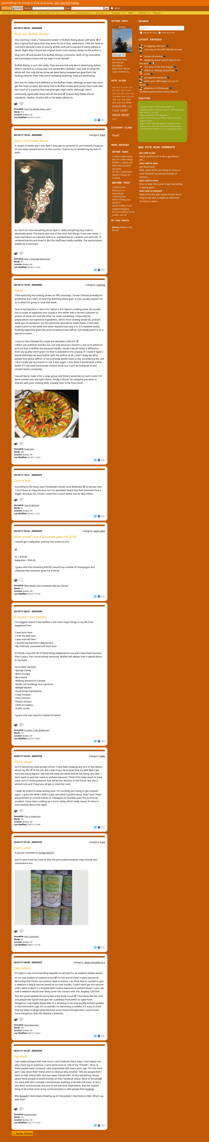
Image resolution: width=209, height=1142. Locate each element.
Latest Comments (120, 71)
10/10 (114, 94)
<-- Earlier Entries (22, 1133)
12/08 (114, 100)
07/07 (114, 119)
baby (102, 756)
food (102, 134)
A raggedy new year (154, 45)
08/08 (114, 103)
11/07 (115, 110)
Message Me (119, 54)
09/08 (128, 100)
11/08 (118, 100)
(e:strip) (90, 1089)
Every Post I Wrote (121, 68)
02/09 (127, 96)
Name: (44, 8)
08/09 (118, 97)
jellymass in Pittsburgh (155, 88)
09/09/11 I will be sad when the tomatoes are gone (122, 165)
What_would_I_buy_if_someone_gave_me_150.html (46, 585)
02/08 (115, 106)
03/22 (114, 87)
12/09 (132, 94)
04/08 (123, 103)
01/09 (132, 97)
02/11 (129, 91)
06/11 (114, 90)
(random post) (147, 91)
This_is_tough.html (32, 816)
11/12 (122, 87)
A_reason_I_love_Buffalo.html (37, 730)
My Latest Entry (119, 59)
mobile (17, 8)
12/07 (129, 106)
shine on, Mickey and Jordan (158, 70)
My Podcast (117, 62)
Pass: (84, 8)
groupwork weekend (154, 77)
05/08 (118, 103)
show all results (168, 32)
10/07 (124, 110)
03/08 (128, 102)
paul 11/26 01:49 (147, 118)
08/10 (122, 93)
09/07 (116, 115)
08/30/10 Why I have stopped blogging (122, 207)
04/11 (118, 90)
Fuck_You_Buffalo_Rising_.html (37, 109)
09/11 (127, 88)
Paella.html (29, 449)
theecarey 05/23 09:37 (149, 115)
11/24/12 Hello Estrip (122, 156)
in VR (146, 74)
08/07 (125, 115)
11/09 (114, 96)
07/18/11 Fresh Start (122, 171)
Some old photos (152, 56)
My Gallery (117, 65)
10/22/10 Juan (118, 196)
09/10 (118, 93)
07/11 (131, 87)
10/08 (123, 100)
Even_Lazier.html (31, 936)
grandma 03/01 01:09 (149, 107)
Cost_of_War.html (31, 505)
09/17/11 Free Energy (122, 159)
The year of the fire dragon (158, 66)
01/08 (122, 106)
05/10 (127, 94)
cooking (101, 284)
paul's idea (99, 530)
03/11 (123, 90)
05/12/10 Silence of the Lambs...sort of (123, 213)
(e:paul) (23, 1095)
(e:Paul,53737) (46, 852)
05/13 (118, 87)
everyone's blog (150, 32)
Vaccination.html (31, 1025)
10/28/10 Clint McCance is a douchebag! (119, 190)
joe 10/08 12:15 (146, 112)
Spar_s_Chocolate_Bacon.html (37, 259)
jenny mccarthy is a (94, 962)
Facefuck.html (30, 1114)
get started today (66, 3)
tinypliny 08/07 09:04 (149, 129)
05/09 (123, 97)
